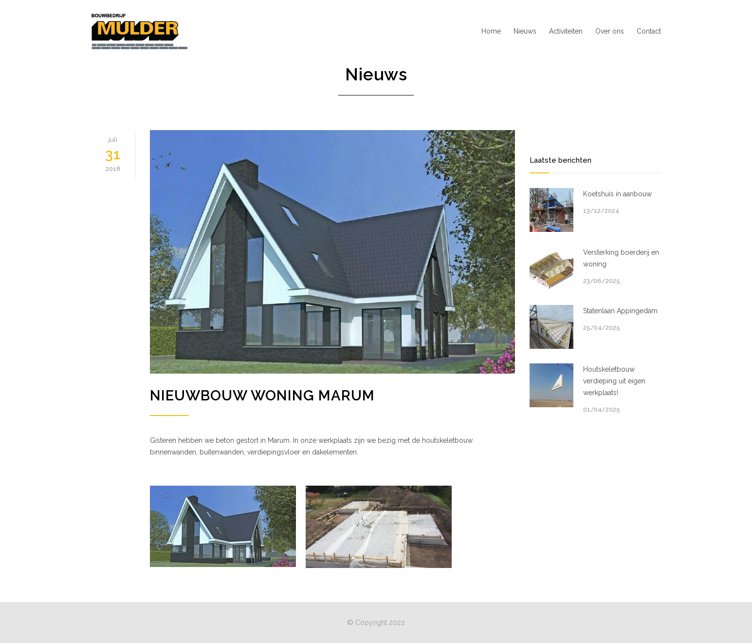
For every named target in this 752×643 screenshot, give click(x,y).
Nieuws (525, 31)
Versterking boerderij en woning (621, 258)
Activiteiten (566, 31)
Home (491, 31)
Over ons (609, 31)
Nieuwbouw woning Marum (262, 395)
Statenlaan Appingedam (620, 311)
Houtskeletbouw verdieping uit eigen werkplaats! (614, 381)
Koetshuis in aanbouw (617, 194)
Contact (649, 31)
